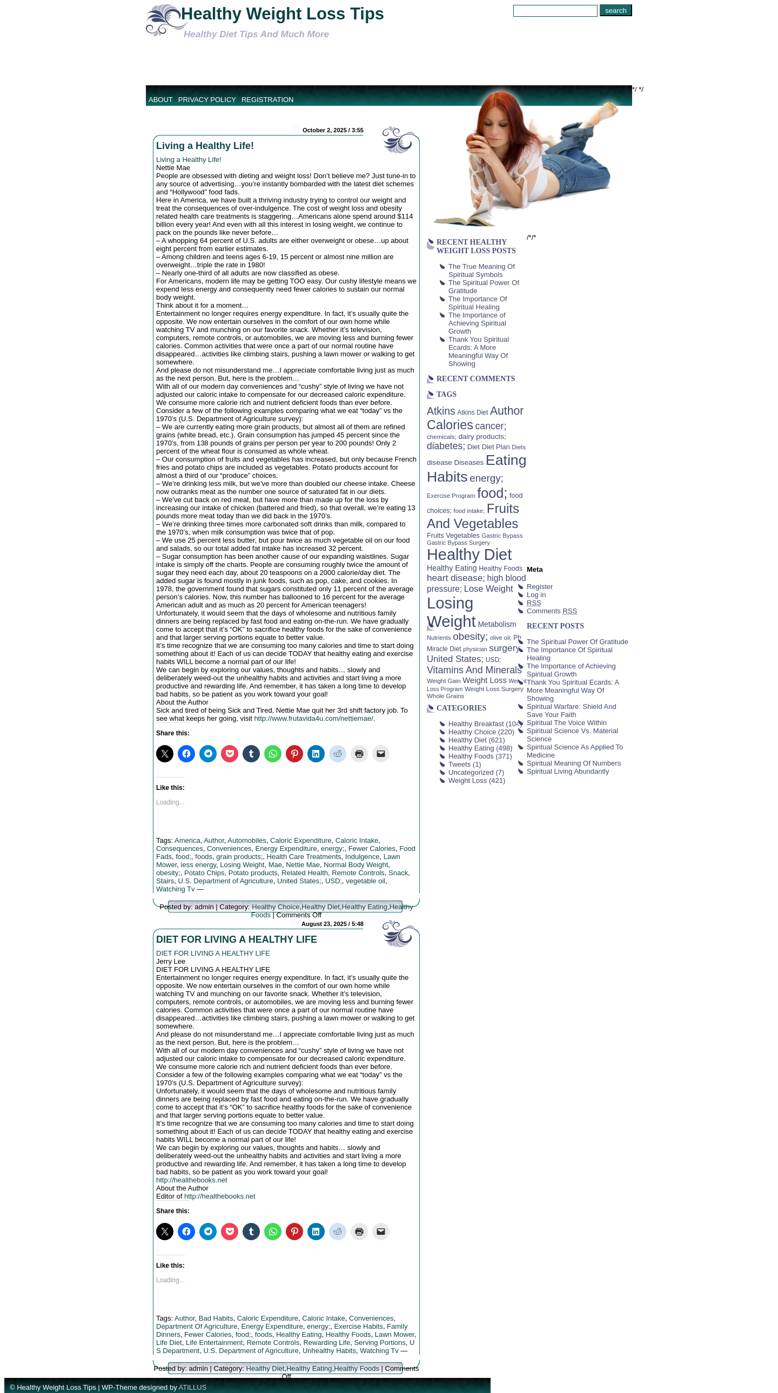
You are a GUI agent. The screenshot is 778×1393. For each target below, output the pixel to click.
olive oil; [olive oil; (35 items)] (501, 637)
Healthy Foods (348, 1334)
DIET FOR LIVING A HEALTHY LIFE (236, 939)
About (161, 100)
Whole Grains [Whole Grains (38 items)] (445, 696)
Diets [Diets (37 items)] (519, 447)
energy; (332, 848)
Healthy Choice (275, 907)
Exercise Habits (358, 1326)
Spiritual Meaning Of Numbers (574, 763)
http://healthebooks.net (191, 1180)
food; (183, 857)
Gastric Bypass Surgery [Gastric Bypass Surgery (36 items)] (458, 542)
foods (203, 857)
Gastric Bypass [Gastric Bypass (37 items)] (502, 535)
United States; (299, 881)
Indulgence (362, 857)
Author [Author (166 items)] (507, 410)
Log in (536, 595)
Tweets (459, 764)
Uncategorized (471, 772)
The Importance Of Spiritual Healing (477, 303)
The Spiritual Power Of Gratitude (577, 642)
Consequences (179, 848)
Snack (398, 873)
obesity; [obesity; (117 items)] (470, 636)
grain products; (239, 857)
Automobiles (246, 840)
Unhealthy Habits (329, 1351)
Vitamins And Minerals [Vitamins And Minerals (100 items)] (474, 670)
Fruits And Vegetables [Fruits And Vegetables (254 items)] (473, 516)
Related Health (304, 873)
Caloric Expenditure (300, 840)
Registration (268, 100)
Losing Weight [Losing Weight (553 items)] (451, 612)
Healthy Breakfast (476, 724)
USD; (333, 881)
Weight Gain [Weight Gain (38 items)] (444, 681)
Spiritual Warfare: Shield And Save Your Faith (571, 710)
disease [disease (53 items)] (439, 462)
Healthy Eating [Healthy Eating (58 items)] (452, 568)
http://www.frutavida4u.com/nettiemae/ (313, 718)
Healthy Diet (320, 907)
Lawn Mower (394, 1334)
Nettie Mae (303, 865)
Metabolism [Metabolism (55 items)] (497, 624)
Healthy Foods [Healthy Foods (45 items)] (500, 568)
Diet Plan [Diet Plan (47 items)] (496, 447)
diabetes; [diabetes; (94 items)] (446, 446)
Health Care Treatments (304, 857)
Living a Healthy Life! (205, 145)
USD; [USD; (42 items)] (493, 660)
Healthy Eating (364, 907)
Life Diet (169, 1342)
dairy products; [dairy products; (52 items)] (482, 436)
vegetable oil (365, 881)
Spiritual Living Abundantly (568, 771)
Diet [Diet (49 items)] (473, 447)
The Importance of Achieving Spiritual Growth (477, 323)
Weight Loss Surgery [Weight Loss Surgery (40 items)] (494, 688)
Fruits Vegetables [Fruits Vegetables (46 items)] (453, 535)
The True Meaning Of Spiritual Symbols (481, 270)
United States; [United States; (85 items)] (455, 659)
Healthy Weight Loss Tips (282, 13)
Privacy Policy (207, 100)
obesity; (168, 873)
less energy (199, 865)
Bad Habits (216, 1318)
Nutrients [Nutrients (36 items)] (439, 637)
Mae (275, 865)
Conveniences (229, 848)
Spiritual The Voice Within (567, 723)
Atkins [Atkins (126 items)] (441, 411)
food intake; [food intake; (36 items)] (469, 511)
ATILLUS (193, 1387)
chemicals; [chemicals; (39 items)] (442, 436)
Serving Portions (379, 1342)
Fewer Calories (371, 848)
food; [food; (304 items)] (492, 493)
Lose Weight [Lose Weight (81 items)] (488, 588)
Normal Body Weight (356, 865)
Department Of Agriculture (196, 1326)
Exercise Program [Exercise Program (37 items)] (451, 495)
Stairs (165, 881)
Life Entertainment (214, 1342)
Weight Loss (467, 780)
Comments (552, 611)
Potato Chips (204, 873)
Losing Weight (242, 865)
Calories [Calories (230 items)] (450, 425)
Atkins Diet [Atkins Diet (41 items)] (472, 412)
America (187, 840)
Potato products (253, 873)
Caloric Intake (357, 840)
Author (214, 840)
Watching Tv (175, 889)
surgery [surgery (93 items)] (504, 648)
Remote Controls (358, 873)
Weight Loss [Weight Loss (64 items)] (484, 680)
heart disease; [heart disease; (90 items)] (456, 577)
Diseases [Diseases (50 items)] (469, 462)
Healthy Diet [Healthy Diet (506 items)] (469, 554)
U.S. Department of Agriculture (225, 881)
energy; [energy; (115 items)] (487, 478)
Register (540, 587)
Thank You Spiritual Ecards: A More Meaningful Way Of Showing (478, 351)
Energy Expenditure (286, 848)
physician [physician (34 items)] (475, 649)
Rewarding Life (326, 1342)
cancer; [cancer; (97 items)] (490, 426)
